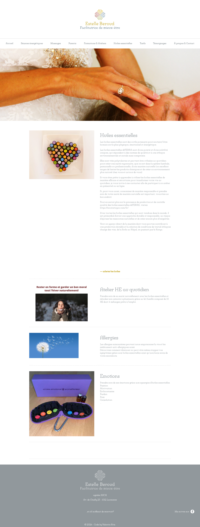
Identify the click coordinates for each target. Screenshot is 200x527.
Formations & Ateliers (95, 43)
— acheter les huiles (110, 271)
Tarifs (143, 43)
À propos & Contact (184, 43)
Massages (55, 43)
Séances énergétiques (32, 43)
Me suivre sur (184, 512)
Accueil (9, 43)
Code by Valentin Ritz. (105, 525)
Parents (72, 43)
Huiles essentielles (123, 43)
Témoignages (159, 43)
